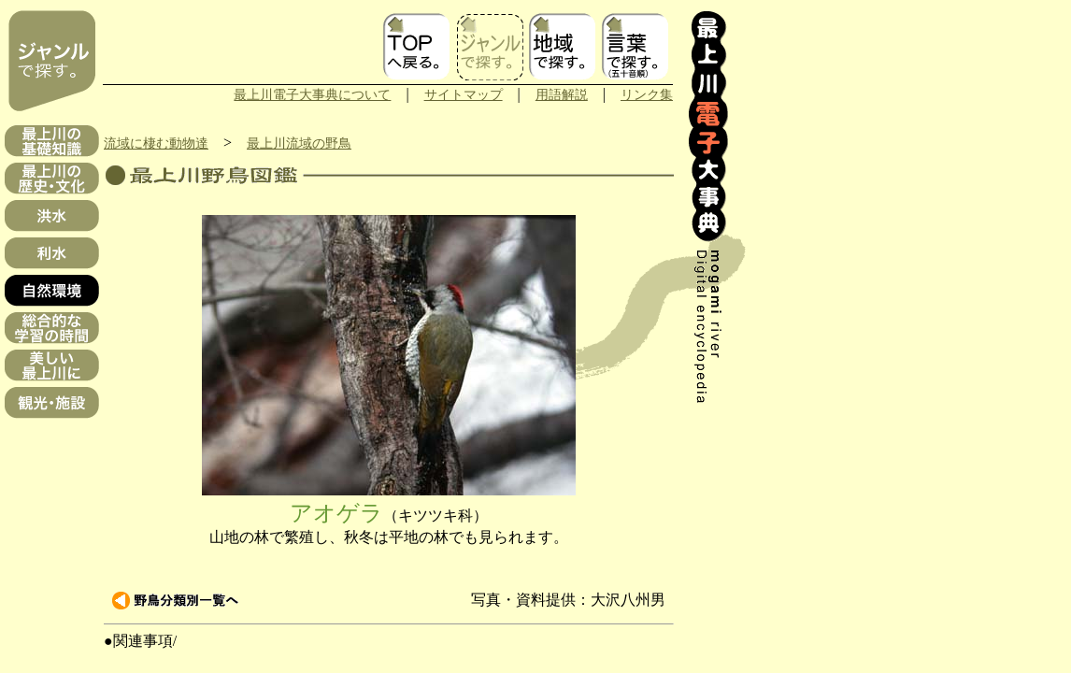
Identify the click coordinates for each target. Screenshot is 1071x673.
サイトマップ (463, 94)
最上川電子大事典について (312, 94)
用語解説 (562, 94)
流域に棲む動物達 (156, 143)
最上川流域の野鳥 (299, 143)
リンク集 (647, 94)
